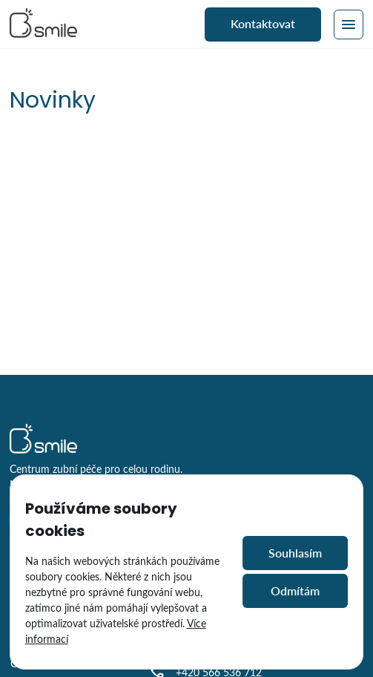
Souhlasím (295, 552)
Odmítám (295, 590)
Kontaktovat (263, 23)
